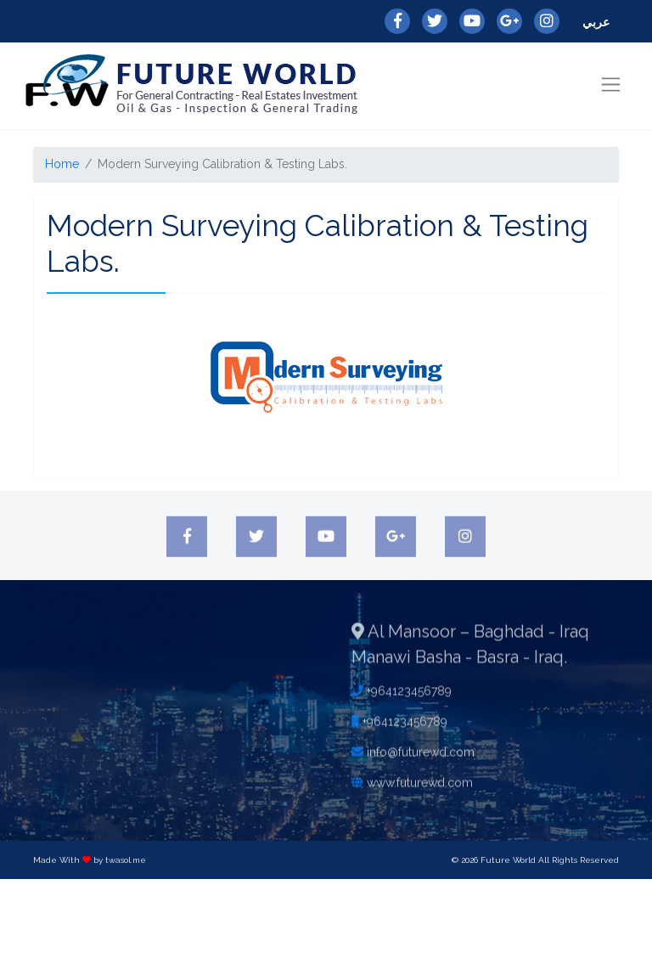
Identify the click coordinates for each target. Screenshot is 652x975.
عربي (596, 22)
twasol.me (125, 860)
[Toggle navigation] (611, 84)
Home (62, 164)
